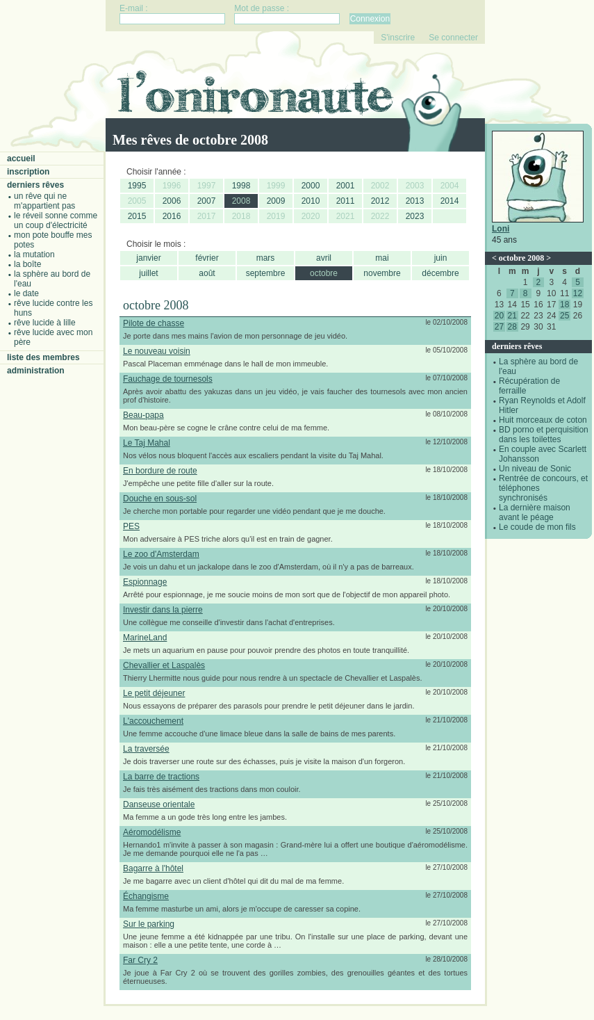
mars (265, 258)
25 (564, 316)
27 (499, 327)
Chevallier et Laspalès (164, 665)
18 (564, 304)
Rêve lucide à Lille (45, 322)
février (206, 258)
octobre (324, 273)
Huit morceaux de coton (543, 420)
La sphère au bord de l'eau (52, 279)
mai (381, 258)
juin (440, 258)
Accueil (21, 158)
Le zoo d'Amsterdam (161, 554)
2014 (449, 201)
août (207, 273)
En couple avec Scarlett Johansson (542, 454)
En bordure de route (160, 471)
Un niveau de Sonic (535, 468)
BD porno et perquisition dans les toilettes (543, 434)
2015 (137, 216)
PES (131, 526)
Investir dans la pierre (163, 610)
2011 (345, 201)
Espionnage (145, 582)
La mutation (34, 254)
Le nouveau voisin (156, 351)
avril (323, 258)
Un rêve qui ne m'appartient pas (44, 201)
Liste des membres (43, 357)
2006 (172, 201)
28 (512, 327)
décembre (440, 273)
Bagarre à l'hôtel (153, 868)
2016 (172, 216)
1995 (137, 186)
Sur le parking (148, 924)
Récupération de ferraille (529, 386)
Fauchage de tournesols (168, 379)
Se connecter (453, 37)
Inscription (28, 172)
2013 (415, 201)
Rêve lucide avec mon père (53, 337)
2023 (415, 216)
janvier (148, 258)
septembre (266, 273)
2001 (345, 186)
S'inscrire (398, 37)
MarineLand (145, 637)
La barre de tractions (161, 777)
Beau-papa (143, 415)
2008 (241, 201)
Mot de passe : (261, 8)
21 (512, 316)
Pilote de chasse (153, 323)
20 (499, 316)
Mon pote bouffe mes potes (53, 240)
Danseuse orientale (159, 804)
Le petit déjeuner (154, 693)
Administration (36, 370)
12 (577, 293)
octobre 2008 (521, 258)
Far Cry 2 (140, 960)
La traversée (146, 749)
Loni (500, 229)
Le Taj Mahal (146, 443)
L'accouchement (153, 721)
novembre (381, 273)
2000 (311, 186)
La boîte (27, 264)
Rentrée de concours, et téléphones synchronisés (543, 488)
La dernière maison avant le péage (534, 512)
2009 (276, 201)
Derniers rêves (35, 185)
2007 (206, 201)
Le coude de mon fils (537, 527)
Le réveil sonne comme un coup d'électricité (55, 220)
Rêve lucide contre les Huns (53, 308)
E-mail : (133, 8)
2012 (380, 201)
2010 (311, 201)
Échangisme (146, 896)
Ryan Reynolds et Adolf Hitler (542, 405)
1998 (241, 186)
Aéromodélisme (152, 832)
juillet (148, 273)
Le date (26, 293)
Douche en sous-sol (160, 498)
